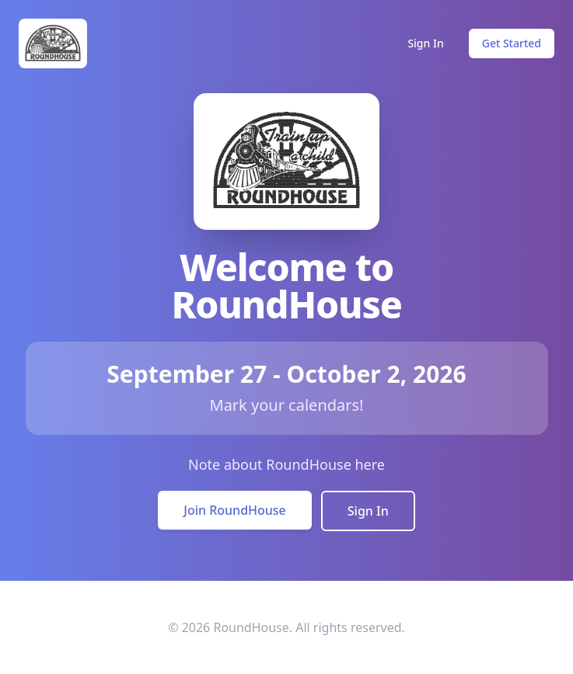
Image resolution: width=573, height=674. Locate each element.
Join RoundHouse (234, 510)
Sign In (425, 43)
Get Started (511, 43)
